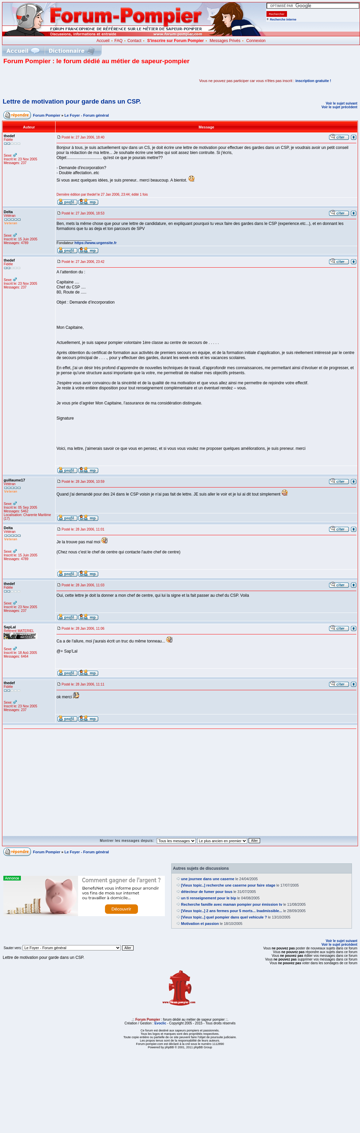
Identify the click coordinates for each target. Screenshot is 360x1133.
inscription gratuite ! (313, 81)
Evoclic (160, 1023)
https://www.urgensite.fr (95, 243)
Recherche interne (283, 19)
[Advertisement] (82, 81)
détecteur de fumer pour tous (206, 892)
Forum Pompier (46, 115)
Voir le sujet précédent (339, 107)
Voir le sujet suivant (341, 103)
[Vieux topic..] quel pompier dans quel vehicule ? (224, 917)
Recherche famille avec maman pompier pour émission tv (231, 904)
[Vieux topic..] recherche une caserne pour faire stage (228, 885)
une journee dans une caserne (207, 879)
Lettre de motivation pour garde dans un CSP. (72, 101)
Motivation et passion (200, 924)
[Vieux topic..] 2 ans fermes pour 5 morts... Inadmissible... (231, 911)
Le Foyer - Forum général (87, 115)
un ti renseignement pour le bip (208, 898)
